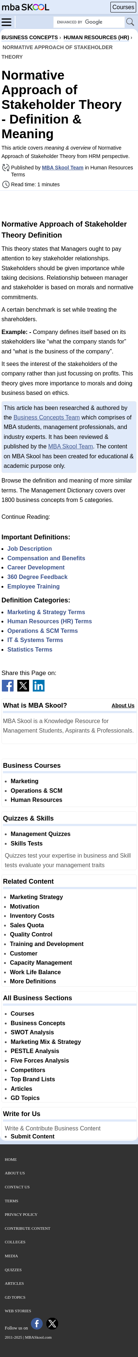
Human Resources (37, 800)
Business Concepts (38, 1023)
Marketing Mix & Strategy (46, 1042)
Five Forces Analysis (40, 1060)
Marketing (25, 781)
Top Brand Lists (33, 1079)
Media (11, 1256)
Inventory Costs (32, 916)
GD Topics (25, 1098)
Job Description (29, 549)
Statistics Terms (29, 649)
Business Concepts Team (47, 417)
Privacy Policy (21, 1214)
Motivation (24, 906)
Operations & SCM (36, 791)
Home (11, 1159)
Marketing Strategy (36, 897)
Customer (24, 953)
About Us (123, 705)
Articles (21, 1089)
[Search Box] (89, 22)
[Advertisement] (69, 204)
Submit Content (32, 1136)
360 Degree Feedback (37, 577)
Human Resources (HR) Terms (49, 621)
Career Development (36, 567)
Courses (123, 7)
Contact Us (17, 1187)
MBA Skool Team (63, 167)
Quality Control (31, 934)
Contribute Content (27, 1228)
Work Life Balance (35, 972)
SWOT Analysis (32, 1032)
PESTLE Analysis (35, 1051)
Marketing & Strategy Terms (46, 612)
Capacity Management (41, 963)
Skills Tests (27, 843)
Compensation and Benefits (46, 558)
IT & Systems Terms (35, 640)
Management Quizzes (41, 834)
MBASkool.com (38, 1337)
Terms (11, 1201)
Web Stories (18, 1311)
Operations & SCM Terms (42, 631)
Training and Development (47, 944)
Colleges (15, 1242)
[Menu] (8, 21)
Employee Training (33, 586)
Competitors (28, 1070)
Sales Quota (27, 925)
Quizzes (13, 1270)
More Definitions (33, 981)
